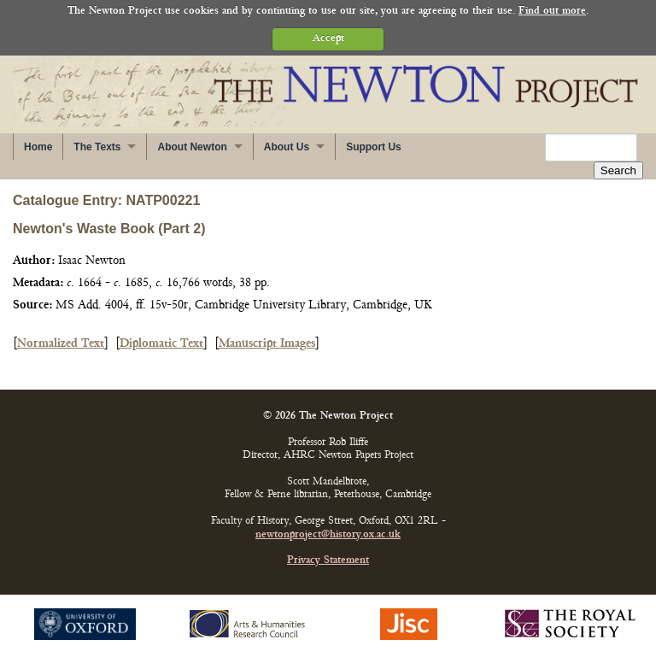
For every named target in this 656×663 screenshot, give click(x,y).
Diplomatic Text (161, 343)
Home (38, 147)
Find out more (552, 11)
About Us (286, 147)
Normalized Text (60, 343)
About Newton (191, 147)
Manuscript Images (267, 343)
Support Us (373, 147)
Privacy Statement (328, 560)
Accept (328, 38)
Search (618, 170)
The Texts (96, 147)
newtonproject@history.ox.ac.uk (328, 535)
